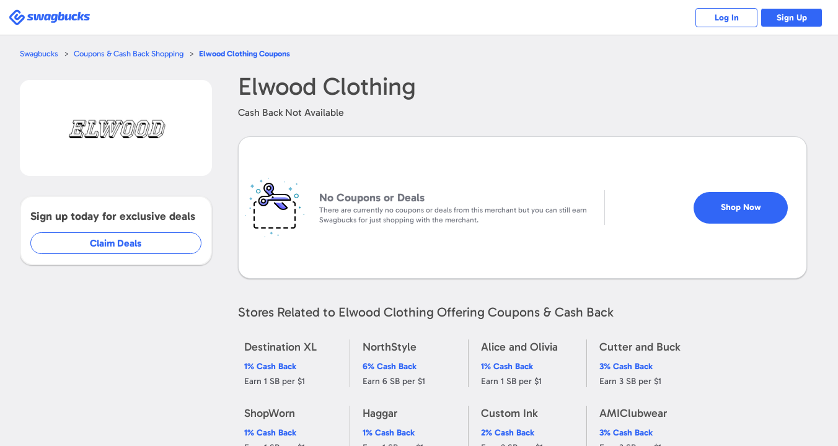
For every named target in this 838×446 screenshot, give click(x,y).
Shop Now (751, 202)
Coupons (244, 53)
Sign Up (792, 17)
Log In (727, 17)
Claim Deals (125, 243)
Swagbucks (39, 53)
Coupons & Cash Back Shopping (128, 53)
